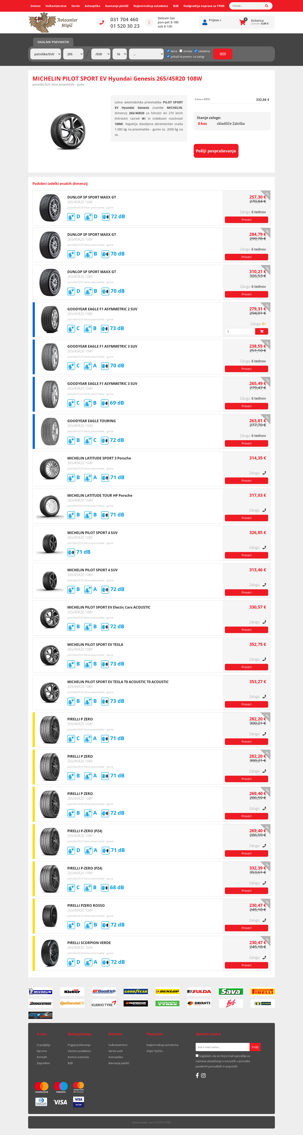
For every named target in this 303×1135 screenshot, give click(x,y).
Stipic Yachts (155, 1051)
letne (172, 51)
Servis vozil (115, 1051)
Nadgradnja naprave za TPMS (204, 6)
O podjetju (43, 1045)
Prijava (215, 20)
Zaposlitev (43, 1063)
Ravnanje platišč (117, 6)
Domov (35, 6)
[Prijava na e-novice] (255, 1047)
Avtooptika (92, 6)
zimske (185, 51)
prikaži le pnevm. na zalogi (187, 57)
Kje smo (42, 1051)
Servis (75, 6)
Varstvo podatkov (79, 1051)
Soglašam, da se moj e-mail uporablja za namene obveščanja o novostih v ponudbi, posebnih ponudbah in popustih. (223, 1061)
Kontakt (42, 1057)
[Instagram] (203, 1075)
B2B (176, 6)
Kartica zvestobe (78, 1057)
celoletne (202, 51)
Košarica (257, 20)
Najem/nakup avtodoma (151, 6)
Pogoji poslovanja (79, 1045)
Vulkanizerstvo (55, 6)
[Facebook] (197, 1075)
